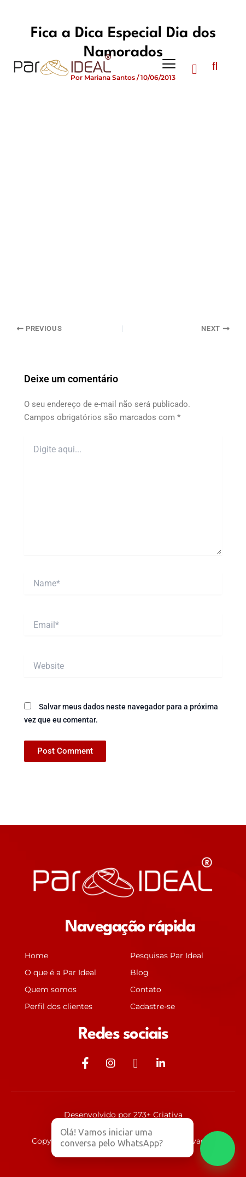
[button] (169, 64)
